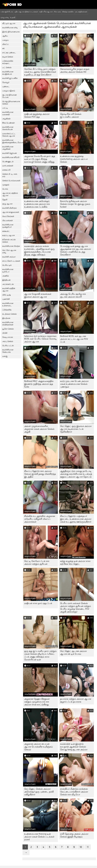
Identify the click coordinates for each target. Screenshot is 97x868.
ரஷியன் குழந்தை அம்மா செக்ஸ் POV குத (37, 115)
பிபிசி (4, 333)
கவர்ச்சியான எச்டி (10, 27)
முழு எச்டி (5, 17)
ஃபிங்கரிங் (6, 310)
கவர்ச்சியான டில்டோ (7, 270)
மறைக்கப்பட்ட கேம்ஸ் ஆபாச (9, 134)
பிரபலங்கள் (7, 220)
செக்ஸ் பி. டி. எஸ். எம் (10, 175)
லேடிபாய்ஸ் (7, 337)
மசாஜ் (4, 356)
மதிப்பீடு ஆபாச (46, 11)
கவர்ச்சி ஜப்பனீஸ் (10, 78)
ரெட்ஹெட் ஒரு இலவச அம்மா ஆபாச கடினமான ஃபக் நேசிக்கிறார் (76, 429)
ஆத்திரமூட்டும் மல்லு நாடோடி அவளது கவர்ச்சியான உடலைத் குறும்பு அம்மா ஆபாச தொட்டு (76, 474)
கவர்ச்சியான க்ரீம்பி (10, 157)
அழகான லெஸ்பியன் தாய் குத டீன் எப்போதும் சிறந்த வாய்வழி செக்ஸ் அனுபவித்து (39, 159)
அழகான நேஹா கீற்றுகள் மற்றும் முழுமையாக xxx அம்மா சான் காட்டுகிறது (37, 702)
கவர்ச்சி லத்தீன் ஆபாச (8, 289)
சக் (3, 48)
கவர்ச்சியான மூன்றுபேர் (7, 226)
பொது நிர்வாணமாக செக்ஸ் (11, 102)
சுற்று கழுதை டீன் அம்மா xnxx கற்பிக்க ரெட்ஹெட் (75, 562)
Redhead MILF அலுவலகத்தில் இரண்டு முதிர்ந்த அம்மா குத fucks (39, 384)
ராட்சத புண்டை (9, 53)
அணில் (5, 276)
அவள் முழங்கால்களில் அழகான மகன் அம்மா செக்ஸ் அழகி (39, 429)
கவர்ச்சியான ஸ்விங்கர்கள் (7, 323)
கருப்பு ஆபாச (8, 235)
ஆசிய (5, 36)
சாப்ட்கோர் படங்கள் (11, 261)
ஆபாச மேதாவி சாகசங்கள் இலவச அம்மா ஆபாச (37, 295)
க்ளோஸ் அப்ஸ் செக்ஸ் (9, 240)
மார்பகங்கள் (7, 166)
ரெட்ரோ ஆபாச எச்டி (9, 251)
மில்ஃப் (5, 44)
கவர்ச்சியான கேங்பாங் (7, 351)
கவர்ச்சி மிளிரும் (9, 208)
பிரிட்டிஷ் (6, 295)
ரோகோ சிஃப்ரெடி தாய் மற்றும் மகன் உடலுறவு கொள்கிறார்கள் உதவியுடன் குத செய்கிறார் (40, 72)
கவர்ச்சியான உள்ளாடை (7, 304)
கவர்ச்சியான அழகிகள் (7, 148)
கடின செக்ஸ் (7, 57)
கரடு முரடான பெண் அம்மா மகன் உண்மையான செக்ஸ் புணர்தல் (74, 384)
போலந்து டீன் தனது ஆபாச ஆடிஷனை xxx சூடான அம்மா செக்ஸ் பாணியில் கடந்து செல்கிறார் (75, 250)
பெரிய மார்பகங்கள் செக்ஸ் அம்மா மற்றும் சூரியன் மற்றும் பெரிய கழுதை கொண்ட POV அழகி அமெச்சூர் (75, 607)
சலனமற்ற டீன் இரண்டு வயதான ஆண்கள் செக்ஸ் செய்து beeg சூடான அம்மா (73, 747)
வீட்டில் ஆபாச (8, 23)
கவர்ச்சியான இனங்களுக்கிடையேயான (11, 141)
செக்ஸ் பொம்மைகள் (11, 181)
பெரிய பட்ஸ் (8, 345)
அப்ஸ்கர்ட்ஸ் (8, 284)
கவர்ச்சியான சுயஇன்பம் (7, 73)
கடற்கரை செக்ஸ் (9, 314)
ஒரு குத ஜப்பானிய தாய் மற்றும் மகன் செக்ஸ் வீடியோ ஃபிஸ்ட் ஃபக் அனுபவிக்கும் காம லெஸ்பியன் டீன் (40, 655)
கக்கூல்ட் (6, 231)
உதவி (12, 17)
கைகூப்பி (6, 170)
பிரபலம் (57, 11)
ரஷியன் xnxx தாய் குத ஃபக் (38, 603)
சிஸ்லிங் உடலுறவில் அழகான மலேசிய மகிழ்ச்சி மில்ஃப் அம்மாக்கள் (39, 519)
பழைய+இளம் (8, 91)
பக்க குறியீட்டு (7, 11)
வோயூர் (5, 82)
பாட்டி (5, 108)
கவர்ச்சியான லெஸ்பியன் (7, 128)
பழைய (5, 40)
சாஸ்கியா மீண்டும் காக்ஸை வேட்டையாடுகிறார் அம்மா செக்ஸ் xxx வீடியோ (74, 792)
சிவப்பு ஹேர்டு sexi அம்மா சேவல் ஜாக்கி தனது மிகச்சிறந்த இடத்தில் (40, 474)
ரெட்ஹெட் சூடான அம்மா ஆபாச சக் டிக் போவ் (73, 652)
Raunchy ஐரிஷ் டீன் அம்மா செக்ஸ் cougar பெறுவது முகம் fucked (75, 204)
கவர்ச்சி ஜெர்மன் (9, 153)
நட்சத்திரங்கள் (81, 11)
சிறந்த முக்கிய (68, 11)
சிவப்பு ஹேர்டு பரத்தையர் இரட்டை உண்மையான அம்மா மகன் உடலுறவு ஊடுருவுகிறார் (75, 519)
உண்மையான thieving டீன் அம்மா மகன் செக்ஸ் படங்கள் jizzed (39, 837)
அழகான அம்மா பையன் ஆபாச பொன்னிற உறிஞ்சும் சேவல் (38, 747)
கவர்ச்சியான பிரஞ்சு (11, 246)
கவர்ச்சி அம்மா (9, 257)
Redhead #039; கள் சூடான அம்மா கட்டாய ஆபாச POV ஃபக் (74, 339)
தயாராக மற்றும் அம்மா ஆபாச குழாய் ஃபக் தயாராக (75, 700)
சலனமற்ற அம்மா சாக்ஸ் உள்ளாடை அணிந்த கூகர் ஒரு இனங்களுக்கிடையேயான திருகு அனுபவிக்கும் (39, 250)
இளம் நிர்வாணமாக (11, 32)
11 (88, 847)
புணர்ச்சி (6, 299)
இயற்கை (6, 318)
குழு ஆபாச (7, 204)
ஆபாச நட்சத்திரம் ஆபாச (10, 194)
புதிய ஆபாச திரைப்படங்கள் (26, 11)
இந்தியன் (6, 280)
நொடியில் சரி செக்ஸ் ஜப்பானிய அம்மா (70, 115)
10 (81, 847)
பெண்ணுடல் (8, 161)
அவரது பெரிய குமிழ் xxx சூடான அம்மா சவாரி (73, 295)
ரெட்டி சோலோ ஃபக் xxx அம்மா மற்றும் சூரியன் (36, 562)
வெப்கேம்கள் (8, 216)
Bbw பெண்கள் (8, 123)
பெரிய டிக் (6, 265)
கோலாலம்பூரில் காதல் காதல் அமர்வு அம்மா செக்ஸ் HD (74, 70)
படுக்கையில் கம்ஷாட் (7, 62)
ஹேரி (4, 200)
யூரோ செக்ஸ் (8, 329)
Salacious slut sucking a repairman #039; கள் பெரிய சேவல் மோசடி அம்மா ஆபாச (40, 339)
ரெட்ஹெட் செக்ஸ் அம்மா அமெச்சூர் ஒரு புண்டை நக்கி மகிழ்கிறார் (39, 792)
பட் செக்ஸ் (6, 67)
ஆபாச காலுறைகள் (10, 212)
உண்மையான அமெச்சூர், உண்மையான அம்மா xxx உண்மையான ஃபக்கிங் (37, 204)
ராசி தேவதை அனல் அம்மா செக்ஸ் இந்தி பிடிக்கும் (74, 835)
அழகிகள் (6, 119)
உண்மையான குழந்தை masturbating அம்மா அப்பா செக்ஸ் (74, 159)
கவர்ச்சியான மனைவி (7, 113)
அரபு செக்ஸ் (7, 341)
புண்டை (6, 86)
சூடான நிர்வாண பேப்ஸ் (9, 96)
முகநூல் (5, 185)
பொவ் (5, 189)
